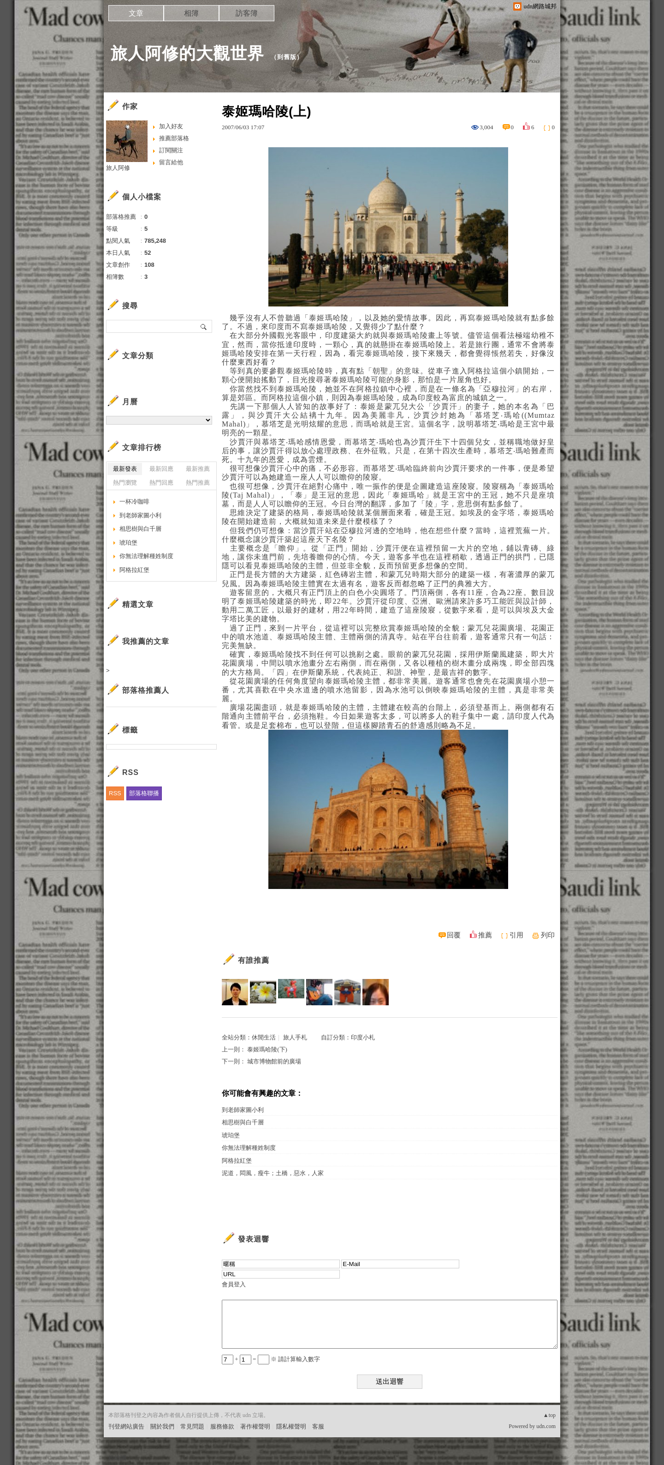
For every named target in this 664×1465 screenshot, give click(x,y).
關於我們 (162, 1426)
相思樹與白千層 (243, 1122)
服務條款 (222, 1426)
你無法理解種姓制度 (249, 1147)
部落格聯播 (144, 793)
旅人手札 (295, 1037)
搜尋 (204, 326)
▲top (549, 1415)
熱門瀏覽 (125, 482)
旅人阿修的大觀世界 (187, 53)
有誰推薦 (253, 960)
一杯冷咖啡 (134, 501)
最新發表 (125, 468)
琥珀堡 (231, 1135)
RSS (115, 793)
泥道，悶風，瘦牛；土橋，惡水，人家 (273, 1173)
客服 (318, 1426)
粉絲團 (117, 1457)
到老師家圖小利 (243, 1109)
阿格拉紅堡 (237, 1160)
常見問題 (192, 1426)
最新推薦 (198, 468)
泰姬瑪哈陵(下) (267, 1049)
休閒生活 (264, 1037)
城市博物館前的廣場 (274, 1061)
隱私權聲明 (291, 1426)
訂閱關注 (171, 150)
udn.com (546, 1426)
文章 (136, 13)
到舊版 (286, 57)
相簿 (191, 13)
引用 (516, 935)
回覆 (454, 935)
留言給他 (171, 162)
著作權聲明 (255, 1426)
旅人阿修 (118, 167)
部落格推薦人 (145, 690)
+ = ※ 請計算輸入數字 (271, 1359)
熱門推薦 (198, 482)
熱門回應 (161, 482)
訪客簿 (247, 13)
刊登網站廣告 (126, 1426)
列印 (548, 935)
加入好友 (171, 126)
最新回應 (161, 468)
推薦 (485, 935)
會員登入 (234, 1284)
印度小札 (363, 1037)
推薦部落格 (174, 138)
